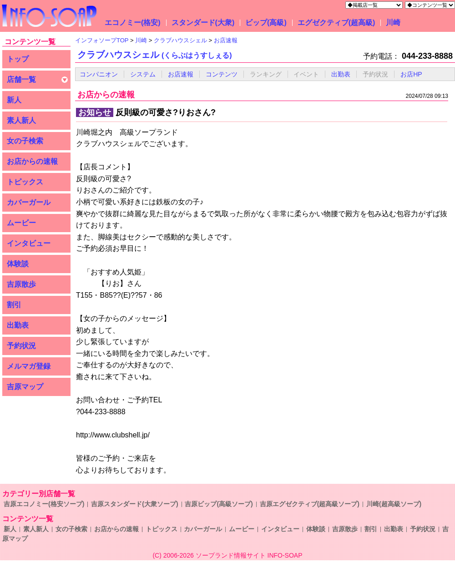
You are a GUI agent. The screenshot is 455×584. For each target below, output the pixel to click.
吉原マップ (25, 387)
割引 (14, 305)
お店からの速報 (32, 161)
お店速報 (180, 74)
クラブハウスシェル (154, 55)
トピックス (25, 182)
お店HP (411, 74)
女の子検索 (25, 141)
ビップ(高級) (266, 22)
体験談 (18, 264)
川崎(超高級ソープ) (393, 504)
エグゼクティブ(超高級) (336, 22)
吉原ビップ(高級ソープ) (219, 504)
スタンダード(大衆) (203, 22)
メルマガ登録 (29, 366)
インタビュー (29, 243)
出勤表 (18, 325)
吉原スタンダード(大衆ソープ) (134, 504)
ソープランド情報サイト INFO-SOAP (249, 555)
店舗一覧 (21, 79)
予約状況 (21, 346)
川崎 (393, 22)
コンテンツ (222, 74)
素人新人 (21, 120)
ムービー (21, 223)
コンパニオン (99, 74)
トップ (18, 59)
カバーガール (29, 202)
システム (143, 74)
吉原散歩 (21, 284)
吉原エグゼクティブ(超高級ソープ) (309, 504)
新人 (14, 100)
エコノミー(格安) (133, 22)
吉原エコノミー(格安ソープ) (44, 504)
